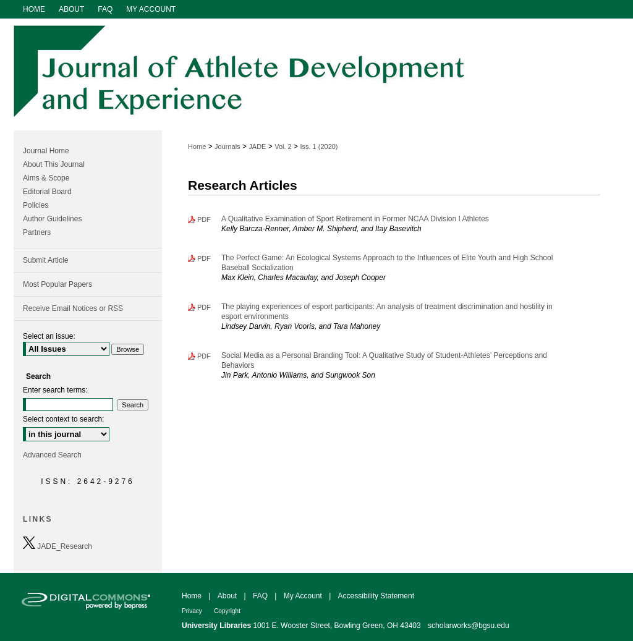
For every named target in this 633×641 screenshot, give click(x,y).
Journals (227, 146)
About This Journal (54, 164)
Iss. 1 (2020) (319, 146)
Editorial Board (47, 191)
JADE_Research (57, 544)
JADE (257, 146)
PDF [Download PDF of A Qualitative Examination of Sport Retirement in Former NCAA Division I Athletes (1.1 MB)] (204, 219)
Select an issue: (49, 336)
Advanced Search (52, 455)
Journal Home (46, 150)
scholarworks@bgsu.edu (468, 625)
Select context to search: (63, 419)
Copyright (227, 611)
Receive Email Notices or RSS (73, 308)
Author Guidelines (52, 218)
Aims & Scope (46, 178)
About (227, 596)
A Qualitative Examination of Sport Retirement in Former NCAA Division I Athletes (355, 218)
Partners (37, 232)
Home (197, 146)
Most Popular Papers (57, 284)
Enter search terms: (55, 390)
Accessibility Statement (376, 596)
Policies (35, 205)
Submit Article (45, 260)
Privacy (192, 611)
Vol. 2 (283, 146)
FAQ (260, 596)
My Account (303, 596)
